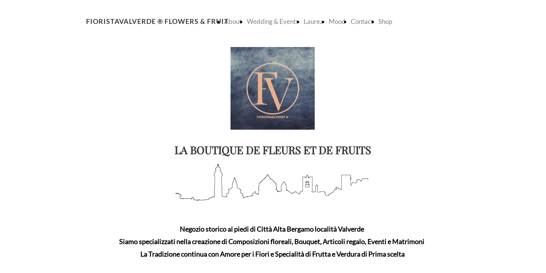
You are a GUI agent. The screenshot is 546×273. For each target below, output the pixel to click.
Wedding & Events (272, 21)
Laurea (313, 21)
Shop (385, 21)
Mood (337, 21)
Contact (362, 21)
